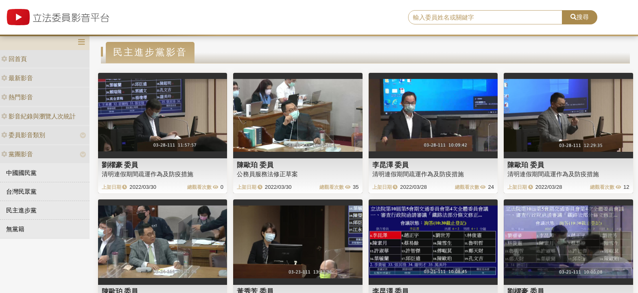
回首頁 (14, 58)
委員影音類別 (23, 134)
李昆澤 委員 (390, 164)
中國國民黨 (21, 172)
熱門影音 (17, 97)
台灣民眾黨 (21, 191)
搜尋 (579, 16)
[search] (485, 17)
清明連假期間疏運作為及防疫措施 (147, 174)
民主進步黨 (21, 210)
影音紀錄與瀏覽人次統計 (38, 116)
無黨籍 (15, 228)
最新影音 (17, 77)
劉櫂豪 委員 (120, 164)
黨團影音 (17, 154)
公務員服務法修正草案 (267, 174)
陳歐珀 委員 (255, 164)
